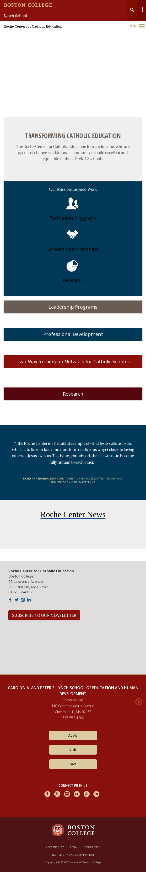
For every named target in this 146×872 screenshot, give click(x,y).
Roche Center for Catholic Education (33, 26)
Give (73, 764)
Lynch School (15, 15)
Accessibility (55, 847)
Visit (73, 749)
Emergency (92, 847)
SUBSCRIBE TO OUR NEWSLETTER (44, 615)
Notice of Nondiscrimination (73, 854)
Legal (74, 847)
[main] (73, 339)
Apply (73, 735)
